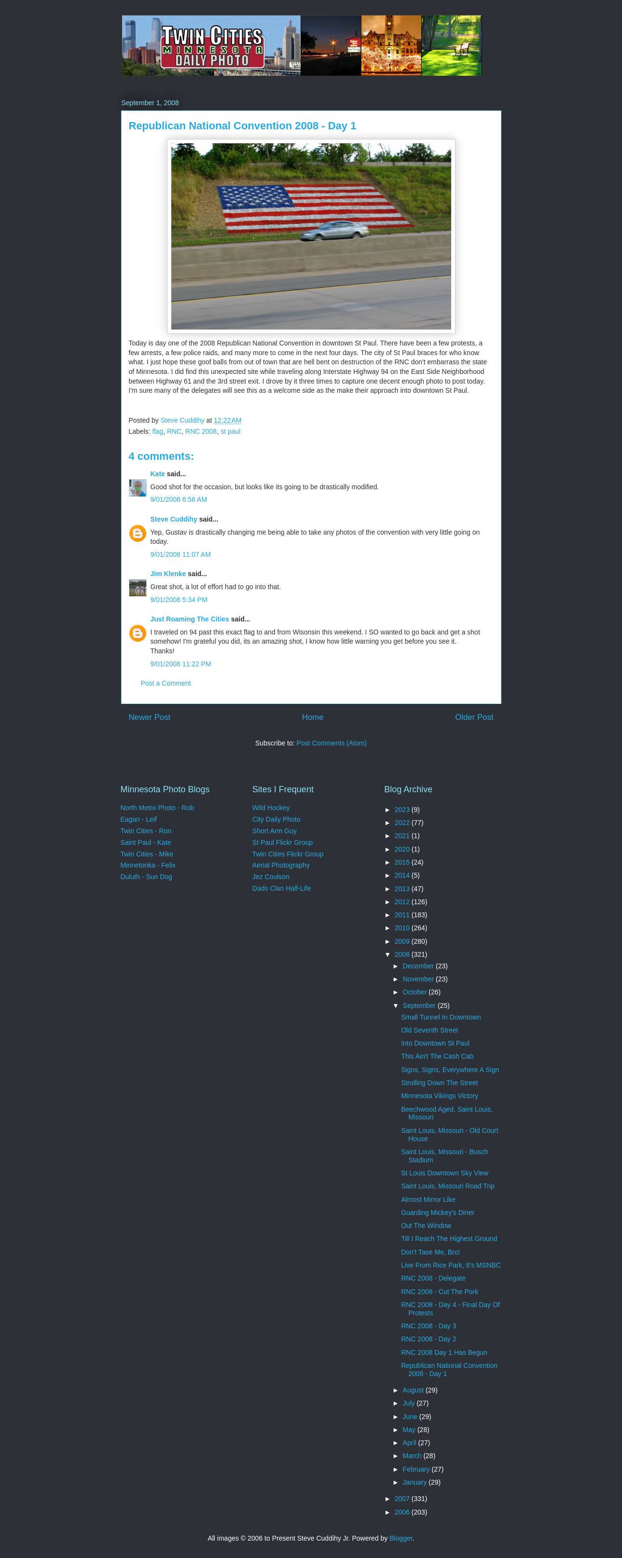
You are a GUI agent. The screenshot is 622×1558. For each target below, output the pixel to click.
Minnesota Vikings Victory (439, 1096)
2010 (403, 928)
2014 (403, 875)
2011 (403, 915)
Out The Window (426, 1225)
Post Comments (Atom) (332, 743)
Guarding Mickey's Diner (437, 1212)
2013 (403, 889)
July (410, 1403)
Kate (158, 474)
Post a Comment (166, 683)
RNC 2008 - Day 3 (428, 1326)
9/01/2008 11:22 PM (181, 664)
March (413, 1456)
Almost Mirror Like (428, 1199)
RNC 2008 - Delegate (433, 1278)
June (411, 1416)
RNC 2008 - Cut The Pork (439, 1292)
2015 (403, 862)
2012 (403, 902)
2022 (403, 823)
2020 (403, 849)
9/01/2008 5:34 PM (179, 600)
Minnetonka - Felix (148, 865)
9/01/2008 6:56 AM (179, 499)
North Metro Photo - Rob (157, 808)
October (416, 992)
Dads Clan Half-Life (281, 888)
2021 (403, 836)
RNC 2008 (201, 431)
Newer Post (150, 717)
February (417, 1469)
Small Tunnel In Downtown (441, 1017)
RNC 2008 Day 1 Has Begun (444, 1352)
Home (313, 717)
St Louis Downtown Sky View (444, 1173)
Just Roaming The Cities (190, 619)
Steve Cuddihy (174, 519)
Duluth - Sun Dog (146, 877)
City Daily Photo (276, 819)
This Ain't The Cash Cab (437, 1056)
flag (158, 431)
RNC (174, 431)
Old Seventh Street (429, 1030)
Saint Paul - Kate (146, 842)
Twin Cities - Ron (146, 831)
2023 (403, 809)
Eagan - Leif (139, 819)
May (410, 1430)
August (414, 1390)
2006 (403, 1512)
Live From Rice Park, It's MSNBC (451, 1265)
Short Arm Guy (274, 831)
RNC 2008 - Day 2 (428, 1339)
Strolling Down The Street (439, 1083)
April (410, 1443)
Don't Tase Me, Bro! (430, 1252)
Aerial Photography (281, 865)
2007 (403, 1499)
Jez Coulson (271, 877)
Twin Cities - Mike (147, 854)
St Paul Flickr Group (282, 842)
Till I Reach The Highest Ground (449, 1238)
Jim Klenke (168, 574)
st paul (230, 431)
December (419, 966)
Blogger (400, 1538)
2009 (403, 941)
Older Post (474, 717)
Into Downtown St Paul (435, 1043)
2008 (403, 954)
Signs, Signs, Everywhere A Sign (450, 1070)
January (416, 1482)
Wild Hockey (271, 808)
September (420, 1005)
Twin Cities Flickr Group (288, 854)
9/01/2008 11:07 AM (181, 554)
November (419, 979)
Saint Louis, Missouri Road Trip (448, 1186)
